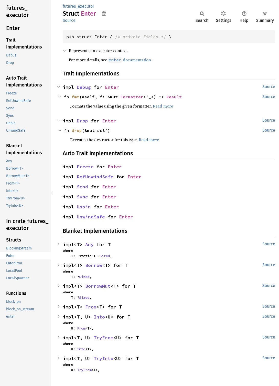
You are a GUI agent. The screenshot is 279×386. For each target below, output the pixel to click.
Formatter (131, 96)
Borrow (93, 265)
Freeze (85, 167)
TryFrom (103, 338)
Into (99, 317)
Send (82, 187)
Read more (163, 106)
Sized (105, 256)
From (90, 307)
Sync (82, 197)
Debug (84, 87)
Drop (82, 121)
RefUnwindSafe (95, 177)
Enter (112, 87)
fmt (75, 96)
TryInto (103, 358)
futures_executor (78, 6)
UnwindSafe (91, 217)
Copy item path (104, 13)
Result (174, 96)
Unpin (84, 207)
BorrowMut (98, 286)
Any (89, 244)
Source (69, 20)
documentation (129, 60)
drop (77, 130)
